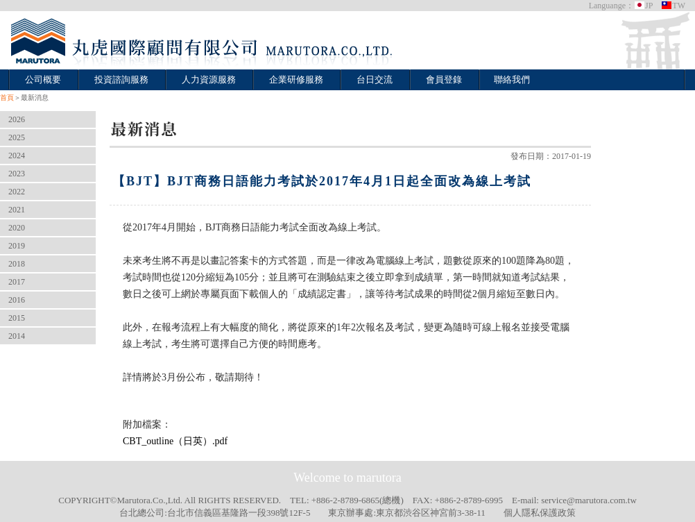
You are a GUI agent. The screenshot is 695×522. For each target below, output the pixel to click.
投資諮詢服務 (121, 79)
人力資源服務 (209, 79)
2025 (16, 137)
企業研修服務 (296, 79)
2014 (16, 336)
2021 (16, 209)
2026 (16, 119)
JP (643, 5)
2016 (16, 300)
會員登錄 (444, 79)
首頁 (7, 97)
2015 (16, 318)
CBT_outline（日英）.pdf (175, 441)
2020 (16, 228)
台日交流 (375, 79)
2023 (16, 173)
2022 (16, 191)
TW (673, 5)
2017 (16, 282)
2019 (16, 246)
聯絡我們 (512, 79)
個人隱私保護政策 (540, 512)
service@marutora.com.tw (589, 500)
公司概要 (43, 79)
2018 (16, 264)
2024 (16, 155)
